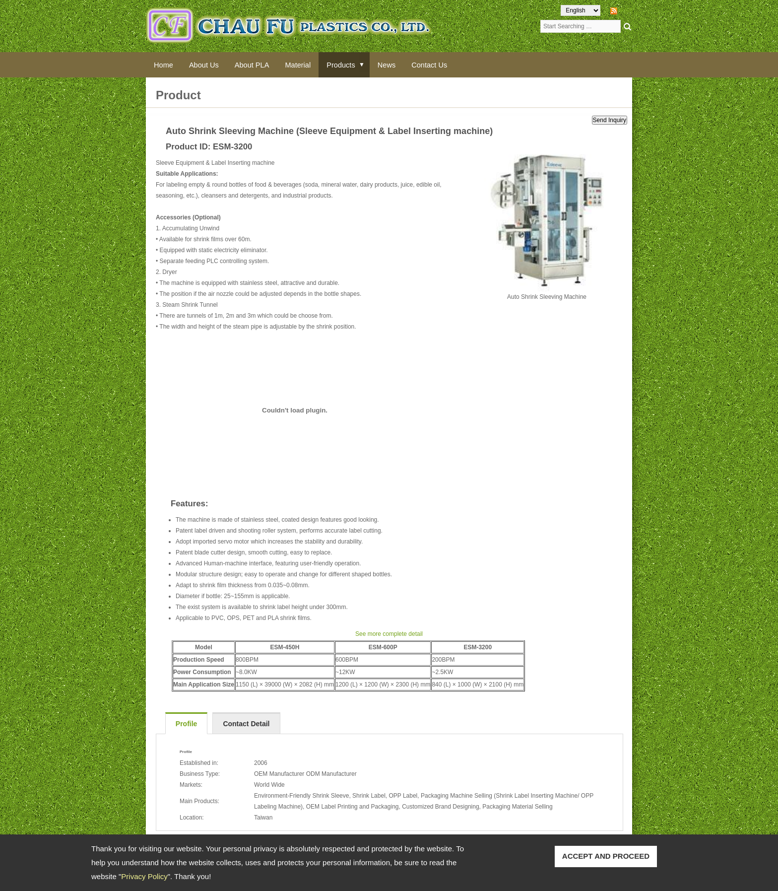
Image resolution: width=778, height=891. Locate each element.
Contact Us (447, 65)
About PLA (259, 65)
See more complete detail (389, 634)
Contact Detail (246, 724)
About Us (208, 65)
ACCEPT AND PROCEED (605, 856)
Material (307, 65)
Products (353, 65)
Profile (186, 724)
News (401, 65)
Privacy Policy (144, 876)
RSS (626, 10)
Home (165, 65)
